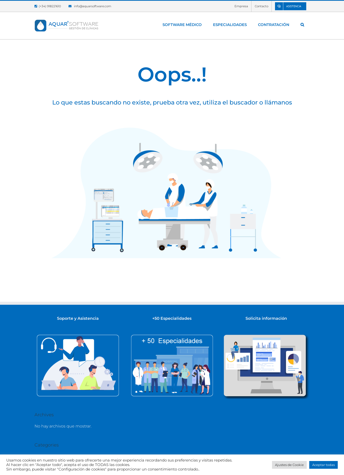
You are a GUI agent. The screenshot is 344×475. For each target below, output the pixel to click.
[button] (302, 24)
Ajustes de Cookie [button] (289, 465)
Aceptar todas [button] (323, 465)
